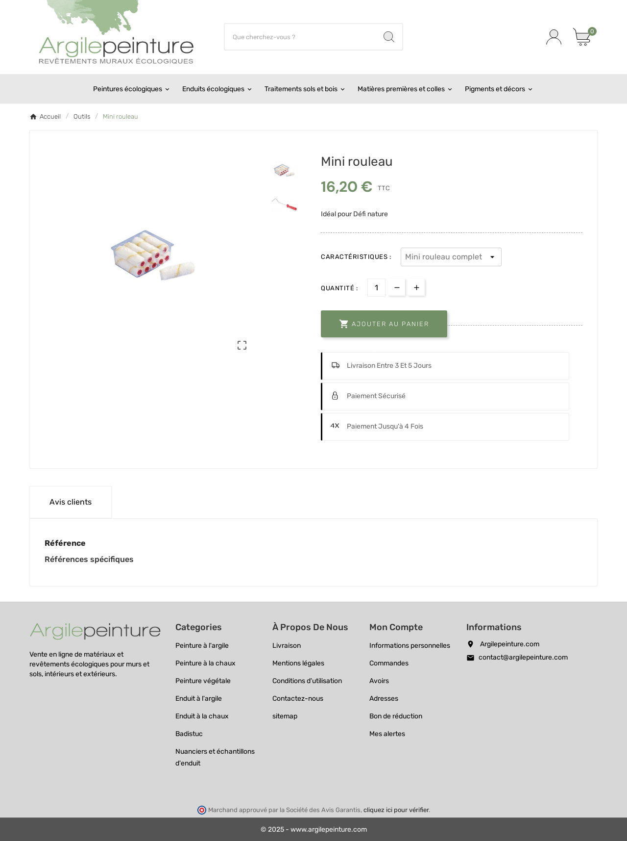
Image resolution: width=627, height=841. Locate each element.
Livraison (286, 645)
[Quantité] (376, 288)
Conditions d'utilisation (307, 681)
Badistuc (189, 734)
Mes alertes (387, 734)
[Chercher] (300, 37)
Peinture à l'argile (202, 645)
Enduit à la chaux (202, 716)
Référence (65, 543)
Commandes (389, 663)
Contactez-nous (297, 698)
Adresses (383, 698)
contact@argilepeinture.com (523, 657)
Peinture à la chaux (205, 663)
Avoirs (379, 681)
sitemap (284, 716)
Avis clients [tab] (70, 502)
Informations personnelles (409, 645)
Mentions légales (298, 663)
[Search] (389, 36)
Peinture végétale (203, 681)
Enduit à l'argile (198, 698)
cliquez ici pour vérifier (396, 810)
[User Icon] (553, 37)
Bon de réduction (395, 716)
